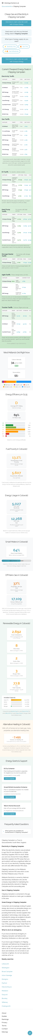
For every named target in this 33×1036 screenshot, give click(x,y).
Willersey (5, 1002)
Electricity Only (10, 46)
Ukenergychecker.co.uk (10, 3)
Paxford (4, 983)
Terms (4, 1025)
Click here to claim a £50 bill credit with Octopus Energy (17, 23)
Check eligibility (9, 778)
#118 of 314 (14, 711)
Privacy (4, 1022)
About (4, 1013)
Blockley (4, 998)
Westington (5, 968)
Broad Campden (7, 971)
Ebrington (5, 979)
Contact (5, 1029)
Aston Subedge (7, 975)
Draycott (5, 994)
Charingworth (6, 1006)
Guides (4, 1016)
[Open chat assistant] (30, 1033)
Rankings (5, 1019)
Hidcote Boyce (7, 987)
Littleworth (5, 964)
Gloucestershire (7, 6)
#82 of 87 (8, 713)
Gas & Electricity (11, 51)
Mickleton (5, 991)
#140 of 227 (25, 711)
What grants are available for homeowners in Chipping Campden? (16, 831)
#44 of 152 (19, 713)
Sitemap (5, 1032)
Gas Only (24, 46)
